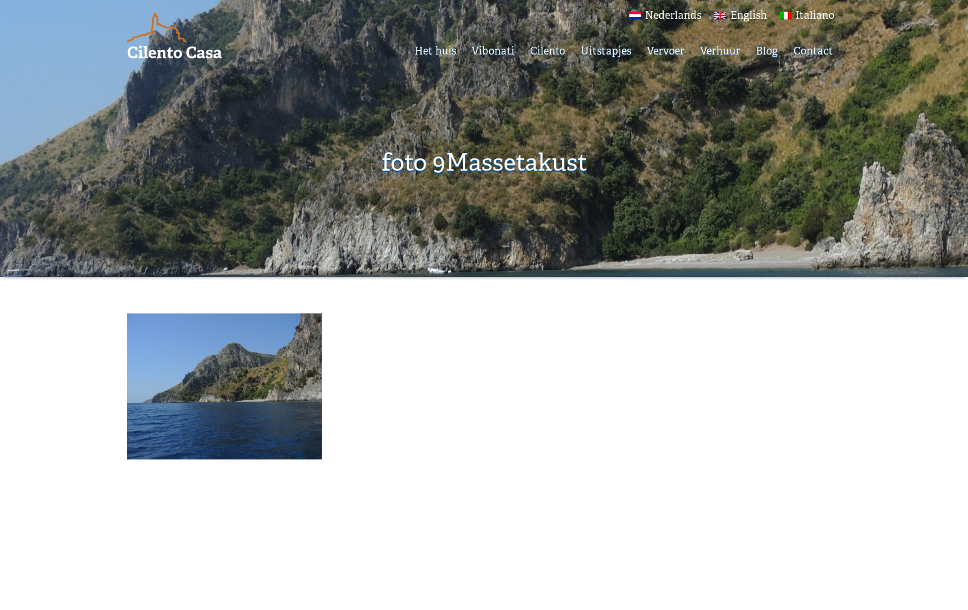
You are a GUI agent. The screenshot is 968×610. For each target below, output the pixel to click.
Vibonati (493, 51)
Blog (767, 51)
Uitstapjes (606, 51)
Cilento (547, 51)
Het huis (435, 51)
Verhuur (720, 51)
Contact (813, 51)
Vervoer (665, 51)
